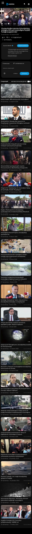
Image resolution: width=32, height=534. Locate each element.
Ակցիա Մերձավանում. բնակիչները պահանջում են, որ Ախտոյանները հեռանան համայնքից (15, 211)
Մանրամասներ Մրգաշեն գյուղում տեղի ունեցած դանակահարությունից (13, 145)
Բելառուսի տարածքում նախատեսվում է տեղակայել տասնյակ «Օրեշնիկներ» (14, 455)
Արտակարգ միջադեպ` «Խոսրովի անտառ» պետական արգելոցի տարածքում (14, 499)
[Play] (2, 24)
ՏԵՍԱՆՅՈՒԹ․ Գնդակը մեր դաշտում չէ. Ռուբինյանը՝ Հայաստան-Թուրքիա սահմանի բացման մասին (15, 123)
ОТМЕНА (15, 73)
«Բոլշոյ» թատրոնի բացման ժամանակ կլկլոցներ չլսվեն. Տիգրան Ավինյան (13, 323)
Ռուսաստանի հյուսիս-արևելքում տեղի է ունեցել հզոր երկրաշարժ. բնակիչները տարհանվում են (14, 256)
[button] (28, 4)
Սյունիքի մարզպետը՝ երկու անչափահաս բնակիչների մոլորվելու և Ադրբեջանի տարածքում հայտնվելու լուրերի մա (14, 301)
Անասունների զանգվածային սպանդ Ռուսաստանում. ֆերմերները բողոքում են (14, 167)
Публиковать (24, 73)
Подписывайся (23, 45)
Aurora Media (8, 45)
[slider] (10, 23)
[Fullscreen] (29, 24)
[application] (16, 17)
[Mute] (24, 24)
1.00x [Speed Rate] (18, 23)
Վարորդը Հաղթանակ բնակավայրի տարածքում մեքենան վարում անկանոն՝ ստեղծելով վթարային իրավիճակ (14, 279)
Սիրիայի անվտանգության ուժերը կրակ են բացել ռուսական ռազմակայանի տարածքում (15, 411)
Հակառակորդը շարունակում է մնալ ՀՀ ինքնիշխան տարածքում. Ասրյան (13, 433)
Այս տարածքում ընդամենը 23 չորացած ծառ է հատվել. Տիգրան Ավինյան (15, 389)
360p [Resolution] (27, 23)
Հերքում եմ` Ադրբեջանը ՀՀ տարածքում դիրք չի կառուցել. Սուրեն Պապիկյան (15, 189)
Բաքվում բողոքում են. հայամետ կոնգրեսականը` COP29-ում (11, 521)
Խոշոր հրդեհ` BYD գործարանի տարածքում (15, 99)
